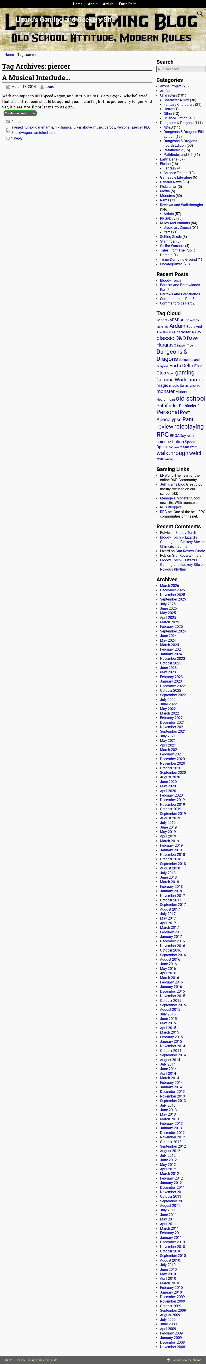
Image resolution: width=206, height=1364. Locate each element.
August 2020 (170, 777)
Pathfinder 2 (173, 150)
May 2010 (168, 1274)
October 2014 (170, 1051)
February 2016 (171, 982)
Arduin (108, 4)
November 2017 (172, 896)
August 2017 (170, 909)
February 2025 (171, 626)
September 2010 (173, 1256)
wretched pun (44, 133)
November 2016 (172, 946)
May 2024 (168, 640)
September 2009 (173, 1310)
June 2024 (168, 636)
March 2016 (169, 978)
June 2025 (168, 608)
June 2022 (168, 704)
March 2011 (169, 1228)
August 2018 (170, 868)
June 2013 (168, 1110)
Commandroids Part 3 (177, 299)
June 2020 (168, 782)
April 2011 (168, 1224)
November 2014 (172, 1046)
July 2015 (168, 1014)
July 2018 (168, 873)
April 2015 (168, 1028)
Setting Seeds (171, 237)
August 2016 (170, 959)
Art (162, 91)
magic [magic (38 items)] (162, 385)
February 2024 (171, 649)
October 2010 (170, 1251)
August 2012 (170, 1151)
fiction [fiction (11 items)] (170, 373)
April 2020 (168, 791)
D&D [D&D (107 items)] (180, 338)
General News (171, 182)
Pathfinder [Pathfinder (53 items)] (167, 405)
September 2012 (173, 1146)
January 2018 (171, 891)
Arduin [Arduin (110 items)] (177, 326)
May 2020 (168, 786)
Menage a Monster (174, 498)
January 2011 (171, 1237)
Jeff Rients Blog (172, 484)
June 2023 (168, 668)
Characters (168, 95)
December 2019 (172, 800)
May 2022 (168, 709)
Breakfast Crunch (177, 227)
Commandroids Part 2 (177, 303)
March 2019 (169, 841)
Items (168, 232)
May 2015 (168, 1023)
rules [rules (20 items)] (190, 436)
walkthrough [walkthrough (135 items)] (172, 453)
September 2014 (173, 1055)
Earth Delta (128, 4)
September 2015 (173, 1005)
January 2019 (171, 850)
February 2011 (171, 1233)
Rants (16, 122)
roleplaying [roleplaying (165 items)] (189, 426)
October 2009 (170, 1306)
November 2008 (172, 1347)
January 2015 (171, 1041)
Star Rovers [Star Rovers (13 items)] (175, 447)
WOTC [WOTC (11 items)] (160, 459)
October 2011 (170, 1196)
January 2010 (171, 1292)
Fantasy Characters (179, 104)
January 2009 (171, 1338)
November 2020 (172, 763)
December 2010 (172, 1242)
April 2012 (168, 1169)
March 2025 (169, 622)
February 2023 (171, 677)
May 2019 (168, 832)
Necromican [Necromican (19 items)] (165, 400)
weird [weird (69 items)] (195, 453)
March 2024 (169, 645)
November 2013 (172, 1096)
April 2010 (168, 1278)
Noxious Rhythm (173, 569)
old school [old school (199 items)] (191, 398)
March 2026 (169, 586)
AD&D (168, 127)
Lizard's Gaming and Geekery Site (36, 1360)
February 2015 (171, 1037)
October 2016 (170, 950)
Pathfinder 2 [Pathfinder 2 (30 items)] (189, 406)
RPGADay (167, 218)
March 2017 (169, 927)
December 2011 (172, 1187)
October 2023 (170, 663)
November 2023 (172, 658)
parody (109, 127)
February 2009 (171, 1333)
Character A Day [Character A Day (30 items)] (187, 332)
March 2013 (169, 1119)
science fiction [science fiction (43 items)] (170, 441)
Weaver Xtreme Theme (187, 1360)
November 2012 (172, 1137)
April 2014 (168, 1073)
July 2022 (168, 700)
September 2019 (173, 814)
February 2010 (171, 1288)
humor (66, 127)
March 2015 (169, 1032)
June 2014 (168, 1069)
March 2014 (169, 1078)
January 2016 (171, 987)
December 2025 (172, 590)
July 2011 (168, 1210)
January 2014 (171, 1087)
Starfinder (167, 241)
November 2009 (172, 1301)
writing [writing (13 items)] (169, 459)
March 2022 (169, 713)
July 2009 (168, 1319)
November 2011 (172, 1192)
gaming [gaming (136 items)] (185, 372)
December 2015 (172, 991)
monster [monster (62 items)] (165, 391)
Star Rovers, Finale (190, 551)
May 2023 (168, 672)
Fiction (165, 164)
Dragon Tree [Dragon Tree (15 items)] (185, 345)
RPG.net (166, 512)
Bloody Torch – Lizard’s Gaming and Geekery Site (180, 539)
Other (168, 114)
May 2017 (168, 918)
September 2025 (173, 599)
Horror (168, 109)
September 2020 (173, 772)
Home (78, 4)
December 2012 (172, 1133)
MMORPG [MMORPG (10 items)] (195, 386)
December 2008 (172, 1342)
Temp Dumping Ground (178, 259)
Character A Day (176, 100)
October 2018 (170, 859)
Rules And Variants (175, 223)
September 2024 (173, 631)
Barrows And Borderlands (180, 294)
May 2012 (168, 1165)
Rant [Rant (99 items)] (188, 419)
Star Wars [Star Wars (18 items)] (190, 447)
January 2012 (171, 1183)
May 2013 (168, 1114)
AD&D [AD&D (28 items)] (174, 319)
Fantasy (170, 168)
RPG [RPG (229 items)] (162, 434)
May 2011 (168, 1219)
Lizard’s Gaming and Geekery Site (65, 19)
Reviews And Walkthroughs (181, 205)
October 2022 (170, 690)
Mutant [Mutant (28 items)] (181, 391)
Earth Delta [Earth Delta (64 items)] (181, 365)
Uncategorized (171, 264)
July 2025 (168, 604)
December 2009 (172, 1297)
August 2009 (170, 1315)
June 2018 (168, 877)
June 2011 (168, 1215)
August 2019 (170, 818)
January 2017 (171, 937)
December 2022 (172, 686)
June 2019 (168, 827)
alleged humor (22, 127)
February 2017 (171, 932)
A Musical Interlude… (36, 77)
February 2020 (171, 795)
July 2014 (168, 1064)
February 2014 (171, 1083)
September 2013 (173, 1101)
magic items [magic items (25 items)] (179, 385)
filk (57, 127)
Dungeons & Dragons (177, 123)
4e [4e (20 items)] (158, 320)
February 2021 (171, 754)
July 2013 (168, 1105)
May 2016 (168, 968)
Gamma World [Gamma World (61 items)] (171, 380)
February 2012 (171, 1178)
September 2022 (173, 695)
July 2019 (168, 823)
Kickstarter (168, 186)
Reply (17, 138)
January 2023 (171, 681)
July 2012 (168, 1155)
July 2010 (168, 1265)
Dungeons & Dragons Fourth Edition (180, 143)
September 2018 (173, 864)
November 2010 (172, 1247)
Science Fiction (175, 118)
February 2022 (171, 718)
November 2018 (172, 854)
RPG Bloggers (171, 507)
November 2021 (172, 727)
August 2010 (170, 1260)
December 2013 (172, 1091)
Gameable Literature (176, 177)
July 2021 (168, 736)
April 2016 (168, 973)
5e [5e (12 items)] (162, 320)
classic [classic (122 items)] (165, 338)
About (93, 4)
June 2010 (168, 1269)
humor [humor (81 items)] (195, 380)
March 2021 (169, 750)
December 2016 (172, 941)
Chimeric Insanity (173, 546)
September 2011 (173, 1201)
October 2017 (170, 900)
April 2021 (168, 745)
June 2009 (168, 1324)
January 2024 (171, 654)
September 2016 (173, 955)
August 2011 (170, 1205)
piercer (137, 127)
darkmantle (44, 127)
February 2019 (171, 845)
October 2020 (170, 768)
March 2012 (169, 1174)
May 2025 (168, 613)
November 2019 (172, 804)
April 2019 (168, 836)
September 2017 (173, 905)
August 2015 (170, 1009)
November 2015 (172, 996)
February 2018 (171, 886)
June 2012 (168, 1160)
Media (165, 191)
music (98, 127)
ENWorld (167, 475)
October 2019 (170, 809)
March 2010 (169, 1283)
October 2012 (170, 1142)
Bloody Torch (170, 280)
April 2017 (168, 923)
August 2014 (170, 1060)
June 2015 (168, 1019)
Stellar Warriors (172, 246)
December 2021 (172, 722)
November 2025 (172, 595)
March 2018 (169, 882)
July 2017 (168, 914)
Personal (124, 127)
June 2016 (168, 964)
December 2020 (172, 759)
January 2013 (171, 1128)
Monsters (167, 196)
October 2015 (170, 1000)
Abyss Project (170, 86)
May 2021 (168, 740)
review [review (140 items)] (164, 426)
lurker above (82, 127)
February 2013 (171, 1123)
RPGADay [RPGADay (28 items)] (178, 435)
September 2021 (173, 731)
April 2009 (168, 1329)
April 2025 (168, 617)
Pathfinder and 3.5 (178, 154)
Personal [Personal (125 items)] (167, 412)
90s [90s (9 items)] (167, 320)
